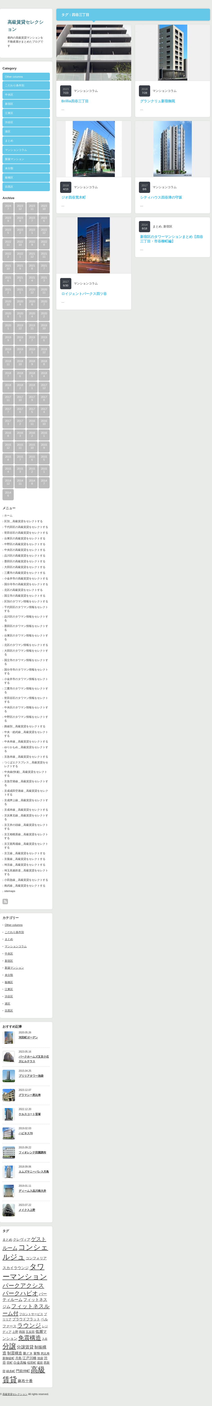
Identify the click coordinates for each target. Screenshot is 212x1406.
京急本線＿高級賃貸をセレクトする (26, 756)
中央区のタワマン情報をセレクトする (26, 709)
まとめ (9, 140)
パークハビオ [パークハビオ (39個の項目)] (20, 1293)
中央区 (9, 94)
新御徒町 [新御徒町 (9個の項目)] (8, 1358)
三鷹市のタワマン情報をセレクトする (26, 690)
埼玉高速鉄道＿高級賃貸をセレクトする (26, 872)
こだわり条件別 (14, 85)
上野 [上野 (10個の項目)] (15, 1332)
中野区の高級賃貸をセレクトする (24, 544)
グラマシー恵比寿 (30, 1094)
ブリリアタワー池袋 (31, 1075)
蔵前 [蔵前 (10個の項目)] (40, 1362)
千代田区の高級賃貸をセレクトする (26, 526)
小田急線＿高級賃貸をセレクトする (26, 879)
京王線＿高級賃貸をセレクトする (24, 853)
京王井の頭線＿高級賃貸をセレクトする (26, 826)
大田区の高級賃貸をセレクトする (24, 566)
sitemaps (9, 891)
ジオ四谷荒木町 (73, 197)
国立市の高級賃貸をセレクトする (24, 595)
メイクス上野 (27, 1209)
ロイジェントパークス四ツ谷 (84, 294)
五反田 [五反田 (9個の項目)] (30, 1331)
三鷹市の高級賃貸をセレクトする (24, 572)
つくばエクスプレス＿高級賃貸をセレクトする (26, 764)
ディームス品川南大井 (32, 1190)
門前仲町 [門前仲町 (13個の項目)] (23, 1371)
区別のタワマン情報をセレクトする (26, 601)
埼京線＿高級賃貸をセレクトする (24, 864)
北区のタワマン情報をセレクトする (26, 644)
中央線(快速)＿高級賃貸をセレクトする (25, 773)
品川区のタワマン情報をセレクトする (26, 618)
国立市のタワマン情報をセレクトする (26, 662)
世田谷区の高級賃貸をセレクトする (26, 532)
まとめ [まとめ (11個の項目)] (7, 1239)
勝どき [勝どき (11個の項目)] (28, 1353)
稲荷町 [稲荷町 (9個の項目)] (31, 1362)
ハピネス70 (26, 1133)
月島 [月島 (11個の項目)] (18, 1358)
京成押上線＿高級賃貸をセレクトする (26, 802)
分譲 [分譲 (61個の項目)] (9, 1346)
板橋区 (9, 177)
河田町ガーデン (28, 1037)
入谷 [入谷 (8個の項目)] (44, 1338)
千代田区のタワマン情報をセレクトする (26, 609)
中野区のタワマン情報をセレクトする (26, 718)
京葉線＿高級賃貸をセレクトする (24, 858)
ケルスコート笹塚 (30, 1114)
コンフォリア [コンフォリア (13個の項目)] (36, 1258)
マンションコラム (16, 149)
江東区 (9, 113)
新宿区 (9, 103)
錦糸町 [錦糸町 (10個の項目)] (10, 1371)
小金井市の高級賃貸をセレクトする (26, 578)
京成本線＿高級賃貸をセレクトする (26, 809)
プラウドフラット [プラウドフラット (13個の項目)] (26, 1319)
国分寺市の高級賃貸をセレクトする (26, 584)
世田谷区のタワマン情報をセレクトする (26, 699)
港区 (7, 131)
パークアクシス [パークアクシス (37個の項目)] (23, 1286)
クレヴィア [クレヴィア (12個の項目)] (21, 1239)
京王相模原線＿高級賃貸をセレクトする (26, 836)
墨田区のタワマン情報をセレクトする (26, 627)
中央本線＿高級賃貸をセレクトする (26, 741)
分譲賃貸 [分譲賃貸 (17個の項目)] (25, 1347)
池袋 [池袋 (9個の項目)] (40, 1358)
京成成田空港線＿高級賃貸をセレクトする (26, 792)
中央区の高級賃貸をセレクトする (24, 549)
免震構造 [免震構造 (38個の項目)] (29, 1338)
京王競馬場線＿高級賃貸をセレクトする (26, 845)
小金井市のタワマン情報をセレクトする (26, 680)
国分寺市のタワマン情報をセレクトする (26, 671)
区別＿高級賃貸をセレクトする (23, 521)
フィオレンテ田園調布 (32, 1152)
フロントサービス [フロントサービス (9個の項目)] (31, 1314)
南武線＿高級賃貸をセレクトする (24, 885)
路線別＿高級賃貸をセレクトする (24, 726)
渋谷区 (9, 122)
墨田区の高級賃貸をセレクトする (24, 561)
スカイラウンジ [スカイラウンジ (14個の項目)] (15, 1268)
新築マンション (14, 159)
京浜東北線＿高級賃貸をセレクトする (26, 817)
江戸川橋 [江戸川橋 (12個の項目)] (29, 1358)
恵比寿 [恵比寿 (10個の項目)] (45, 1353)
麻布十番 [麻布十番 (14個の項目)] (25, 1381)
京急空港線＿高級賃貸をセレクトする (26, 783)
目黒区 (9, 186)
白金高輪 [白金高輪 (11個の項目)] (19, 1362)
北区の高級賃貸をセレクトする (23, 589)
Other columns (14, 76)
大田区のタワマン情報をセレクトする (26, 652)
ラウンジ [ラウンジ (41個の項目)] (29, 1325)
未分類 (9, 168)
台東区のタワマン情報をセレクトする (26, 637)
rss (5, 901)
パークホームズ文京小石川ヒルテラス (34, 1059)
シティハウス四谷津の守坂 (161, 197)
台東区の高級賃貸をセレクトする (24, 538)
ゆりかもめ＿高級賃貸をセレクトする (26, 749)
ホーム (8, 515)
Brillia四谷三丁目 (75, 101)
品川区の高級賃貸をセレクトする (24, 555)
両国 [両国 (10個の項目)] (22, 1332)
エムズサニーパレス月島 (34, 1171)
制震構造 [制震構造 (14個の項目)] (14, 1353)
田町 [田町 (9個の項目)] (10, 1362)
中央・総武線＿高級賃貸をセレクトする (26, 734)
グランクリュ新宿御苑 (157, 101)
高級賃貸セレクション (14, 1394)
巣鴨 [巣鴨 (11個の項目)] (36, 1353)
